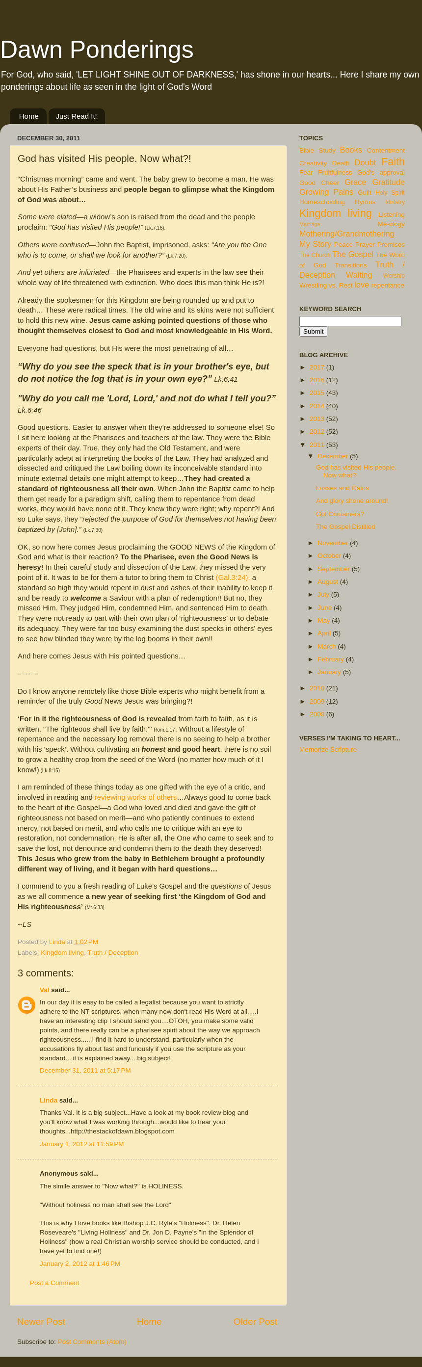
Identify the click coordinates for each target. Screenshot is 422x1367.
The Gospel (352, 254)
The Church (315, 255)
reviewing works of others (136, 797)
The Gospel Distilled (345, 526)
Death (341, 163)
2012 (318, 431)
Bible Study (317, 150)
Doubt (365, 162)
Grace (355, 182)
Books (351, 149)
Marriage (309, 224)
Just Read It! (76, 116)
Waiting (359, 274)
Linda (48, 1100)
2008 (318, 714)
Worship (394, 275)
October (330, 555)
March (327, 646)
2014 (318, 406)
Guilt (364, 192)
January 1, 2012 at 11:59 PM (82, 1144)
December (333, 456)
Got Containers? (340, 514)
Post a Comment (54, 1283)
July (324, 594)
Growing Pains (326, 191)
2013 (318, 418)
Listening (391, 214)
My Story (315, 243)
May (324, 620)
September (334, 569)
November (333, 543)
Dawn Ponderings (97, 49)
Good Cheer (319, 182)
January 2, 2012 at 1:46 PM (80, 1263)
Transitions (351, 265)
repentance (388, 285)
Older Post (255, 1321)
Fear (306, 172)
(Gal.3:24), (232, 577)
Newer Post (41, 1321)
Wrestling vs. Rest (326, 285)
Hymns (365, 202)
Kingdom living (62, 952)
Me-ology (391, 224)
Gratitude (388, 182)
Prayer (365, 244)
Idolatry (395, 202)
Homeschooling (322, 202)
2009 (318, 701)
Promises (391, 244)
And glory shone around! (352, 500)
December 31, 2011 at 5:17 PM (85, 1070)
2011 (318, 444)
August (328, 581)
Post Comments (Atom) (92, 1341)
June (325, 607)
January (330, 672)
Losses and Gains (342, 488)
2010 (318, 688)
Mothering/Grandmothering (346, 233)
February (331, 659)
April (325, 633)
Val (45, 990)
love (361, 284)
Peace (343, 244)
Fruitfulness (335, 172)
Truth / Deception (112, 952)
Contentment (386, 150)
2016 (318, 380)
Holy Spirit (390, 192)
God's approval (381, 172)
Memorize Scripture (328, 749)
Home (29, 116)
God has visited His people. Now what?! (356, 471)
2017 (318, 367)
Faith (393, 162)
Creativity (313, 163)
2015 (318, 392)
